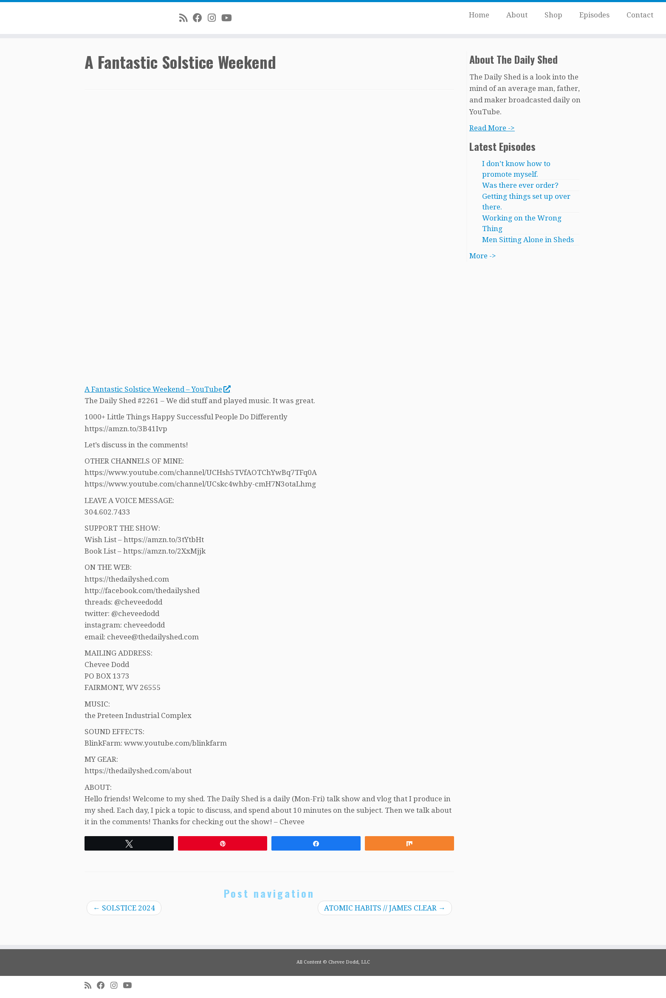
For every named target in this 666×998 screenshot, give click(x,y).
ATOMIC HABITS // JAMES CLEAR (385, 908)
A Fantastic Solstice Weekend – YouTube (157, 389)
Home (479, 15)
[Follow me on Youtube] (229, 17)
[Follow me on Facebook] (200, 17)
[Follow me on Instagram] (214, 17)
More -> (482, 256)
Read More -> (492, 128)
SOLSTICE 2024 (124, 908)
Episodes (594, 15)
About (517, 15)
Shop (553, 15)
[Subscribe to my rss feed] (186, 17)
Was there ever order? (520, 185)
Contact (639, 15)
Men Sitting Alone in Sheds (528, 239)
